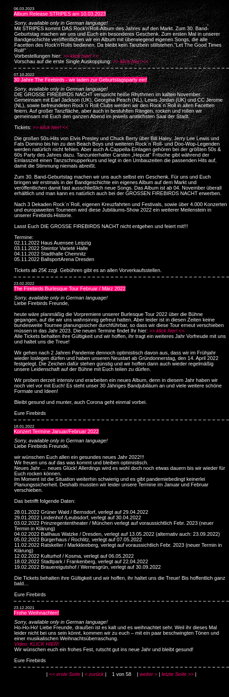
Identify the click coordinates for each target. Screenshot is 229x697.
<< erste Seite (65, 674)
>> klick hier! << (80, 56)
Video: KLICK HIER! (36, 644)
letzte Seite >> (178, 674)
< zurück (94, 674)
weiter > (149, 674)
